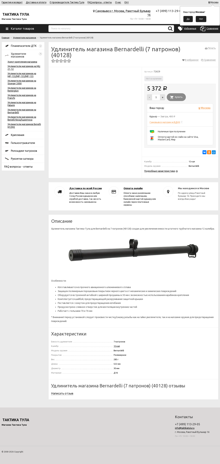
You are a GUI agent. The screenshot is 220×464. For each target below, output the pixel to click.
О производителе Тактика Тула (67, 2)
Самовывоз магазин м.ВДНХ (165, 122)
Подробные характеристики (159, 171)
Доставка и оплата (36, 2)
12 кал (117, 346)
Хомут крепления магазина (22, 61)
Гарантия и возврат (12, 2)
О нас (118, 2)
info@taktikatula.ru (184, 428)
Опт (126, 2)
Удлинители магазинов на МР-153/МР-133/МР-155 (22, 75)
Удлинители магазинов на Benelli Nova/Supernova (22, 118)
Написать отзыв (62, 393)
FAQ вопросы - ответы (100, 2)
